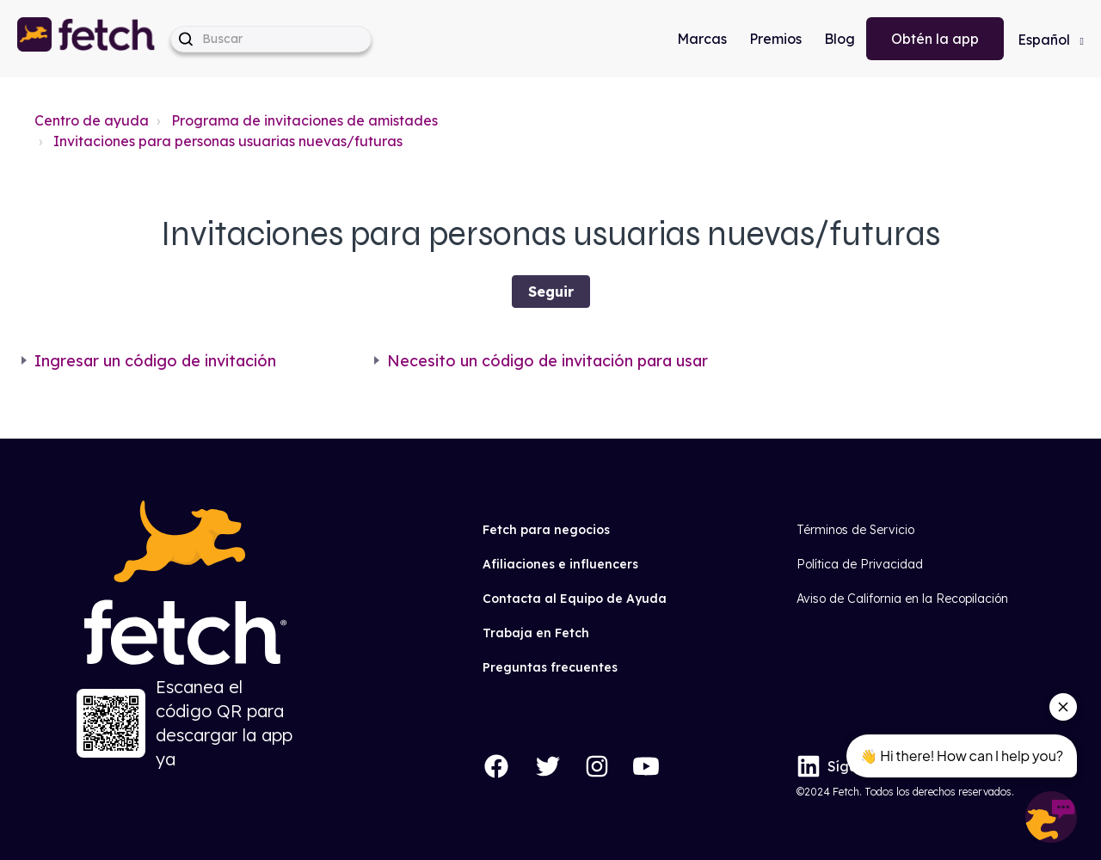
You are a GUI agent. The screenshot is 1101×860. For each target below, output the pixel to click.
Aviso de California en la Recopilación (902, 598)
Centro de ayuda (91, 120)
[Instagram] (597, 766)
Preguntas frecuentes (550, 667)
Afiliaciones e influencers (560, 564)
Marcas (702, 38)
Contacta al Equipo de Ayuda (575, 598)
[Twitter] (548, 766)
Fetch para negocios (546, 530)
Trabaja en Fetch (536, 633)
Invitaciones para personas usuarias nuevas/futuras (228, 141)
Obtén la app (935, 38)
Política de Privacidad (860, 564)
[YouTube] (646, 766)
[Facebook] (496, 766)
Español (1045, 39)
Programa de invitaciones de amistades (304, 120)
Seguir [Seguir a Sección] (551, 291)
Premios (775, 38)
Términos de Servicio (855, 530)
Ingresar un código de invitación (155, 361)
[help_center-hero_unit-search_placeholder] (271, 39)
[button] (87, 38)
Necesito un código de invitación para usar (547, 361)
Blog (839, 38)
